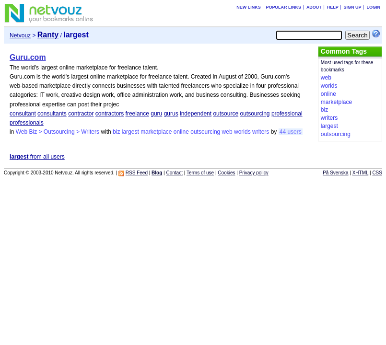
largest (130, 131)
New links (248, 7)
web (227, 131)
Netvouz (20, 35)
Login (373, 7)
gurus (171, 113)
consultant (23, 113)
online (181, 131)
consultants (52, 113)
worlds (242, 131)
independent (195, 113)
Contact (174, 172)
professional (287, 113)
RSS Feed (137, 172)
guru (156, 113)
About (314, 7)
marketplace (156, 131)
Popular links (284, 7)
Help (333, 7)
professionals (27, 122)
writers (260, 131)
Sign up (353, 7)
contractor (81, 113)
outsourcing (254, 113)
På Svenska (335, 172)
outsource (225, 113)
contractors (109, 113)
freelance (137, 113)
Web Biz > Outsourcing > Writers (57, 131)
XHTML (360, 172)
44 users (291, 131)
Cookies (226, 172)
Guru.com (28, 57)
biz (116, 131)
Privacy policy (254, 172)
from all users (37, 156)
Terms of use (200, 172)
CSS (377, 172)
